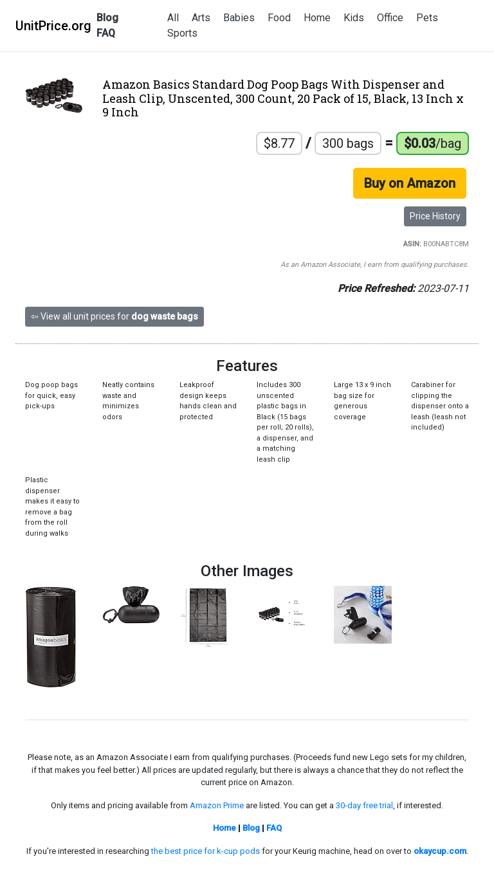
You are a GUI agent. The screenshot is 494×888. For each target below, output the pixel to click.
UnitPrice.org (53, 25)
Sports (182, 33)
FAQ (105, 33)
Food (279, 18)
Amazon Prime (217, 805)
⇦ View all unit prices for (114, 316)
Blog (107, 18)
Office (390, 18)
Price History (435, 216)
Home (317, 18)
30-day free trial (364, 805)
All (173, 18)
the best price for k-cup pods (205, 851)
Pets (427, 18)
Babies (239, 18)
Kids (353, 18)
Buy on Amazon (409, 183)
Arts (201, 18)
